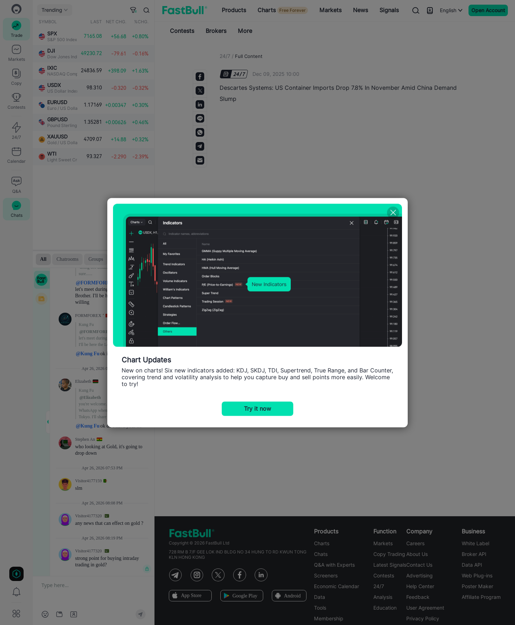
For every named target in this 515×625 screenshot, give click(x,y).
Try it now (257, 408)
